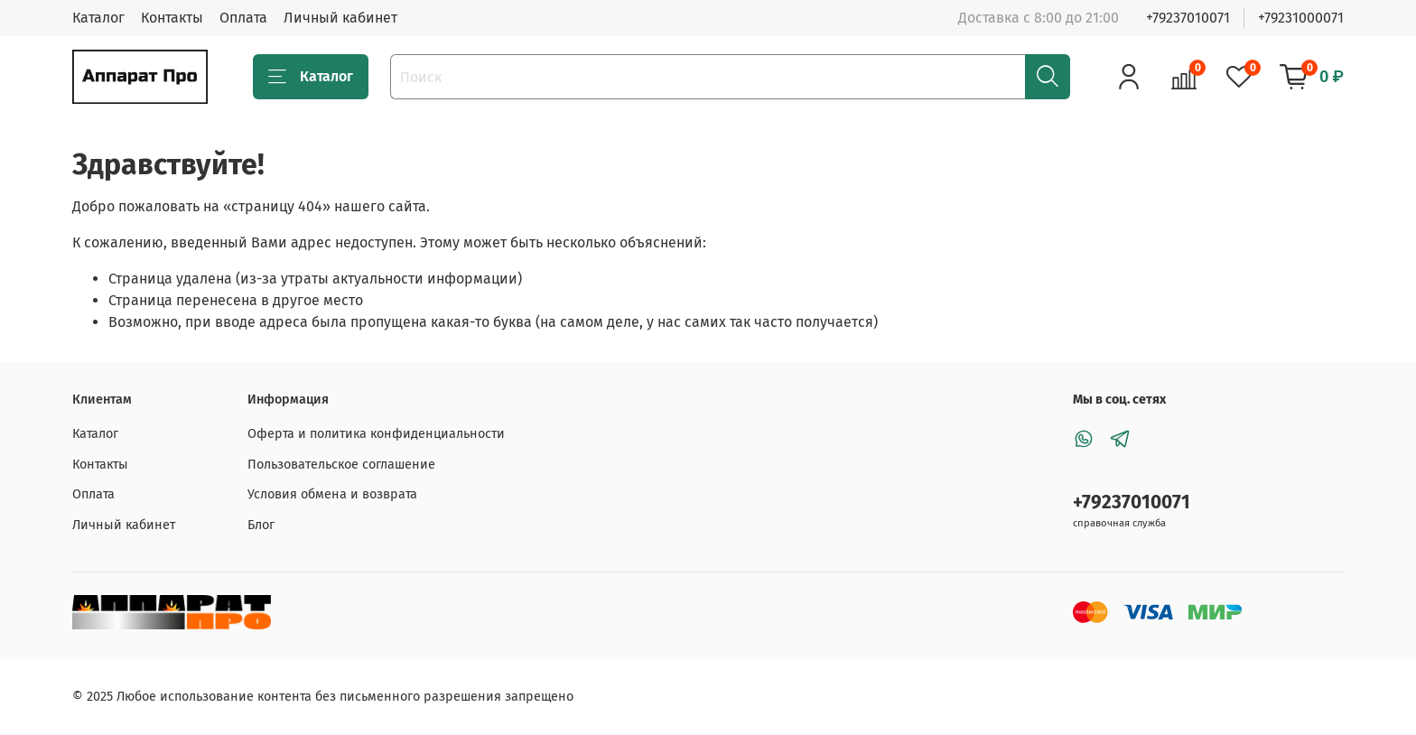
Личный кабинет (340, 17)
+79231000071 (1301, 17)
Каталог (98, 17)
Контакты (172, 17)
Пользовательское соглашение (341, 464)
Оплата (243, 17)
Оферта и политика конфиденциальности (376, 434)
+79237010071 (1188, 17)
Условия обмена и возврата (332, 494)
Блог (261, 525)
